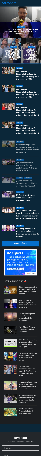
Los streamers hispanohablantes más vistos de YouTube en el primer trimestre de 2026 (13, 54)
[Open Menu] (38, 3)
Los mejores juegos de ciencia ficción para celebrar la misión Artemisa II (27, 316)
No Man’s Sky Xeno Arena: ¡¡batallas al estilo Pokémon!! (26, 411)
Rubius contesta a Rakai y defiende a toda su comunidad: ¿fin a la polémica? (31, 54)
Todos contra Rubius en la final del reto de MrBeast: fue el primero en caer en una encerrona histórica (27, 214)
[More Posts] (20, 243)
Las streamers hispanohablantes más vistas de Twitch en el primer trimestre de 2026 (27, 112)
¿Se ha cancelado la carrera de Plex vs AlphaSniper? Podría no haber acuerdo (26, 168)
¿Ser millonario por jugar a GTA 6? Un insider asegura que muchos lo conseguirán (28, 385)
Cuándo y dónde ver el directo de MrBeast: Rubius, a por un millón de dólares (27, 232)
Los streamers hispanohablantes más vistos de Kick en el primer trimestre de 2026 (27, 93)
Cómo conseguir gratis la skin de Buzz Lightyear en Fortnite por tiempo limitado (28, 290)
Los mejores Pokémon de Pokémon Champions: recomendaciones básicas (28, 356)
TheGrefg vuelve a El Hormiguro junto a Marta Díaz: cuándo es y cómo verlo (21, 31)
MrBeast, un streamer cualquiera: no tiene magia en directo (25, 198)
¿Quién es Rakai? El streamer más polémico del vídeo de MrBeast (26, 183)
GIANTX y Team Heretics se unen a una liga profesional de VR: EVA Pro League (28, 343)
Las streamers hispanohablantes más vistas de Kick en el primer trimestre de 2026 (27, 75)
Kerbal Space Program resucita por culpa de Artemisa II (27, 329)
